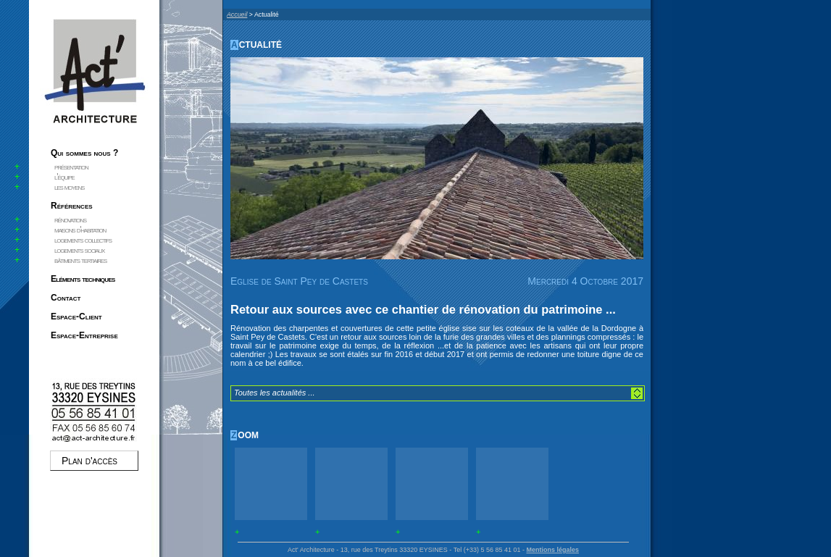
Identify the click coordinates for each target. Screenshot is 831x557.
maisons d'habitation (80, 230)
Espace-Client (76, 316)
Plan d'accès (89, 460)
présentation (71, 167)
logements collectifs (83, 240)
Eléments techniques (83, 279)
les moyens (69, 187)
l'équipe (64, 177)
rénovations (70, 219)
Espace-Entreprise (84, 335)
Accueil (237, 14)
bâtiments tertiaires (80, 260)
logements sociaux (79, 250)
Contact (65, 298)
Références (72, 206)
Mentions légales (552, 549)
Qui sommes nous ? (84, 153)
